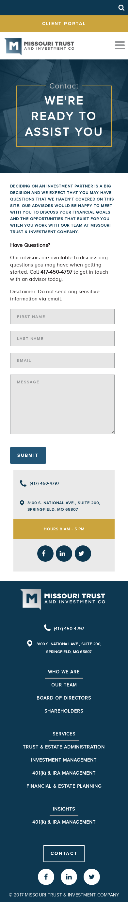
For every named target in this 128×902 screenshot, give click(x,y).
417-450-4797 (56, 272)
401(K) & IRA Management (64, 822)
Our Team (64, 685)
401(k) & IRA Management (64, 773)
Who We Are (64, 671)
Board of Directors (64, 698)
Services (64, 734)
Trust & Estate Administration (64, 747)
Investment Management (64, 760)
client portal (64, 23)
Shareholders (63, 711)
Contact (64, 853)
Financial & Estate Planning (64, 786)
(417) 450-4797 (44, 483)
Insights (64, 809)
